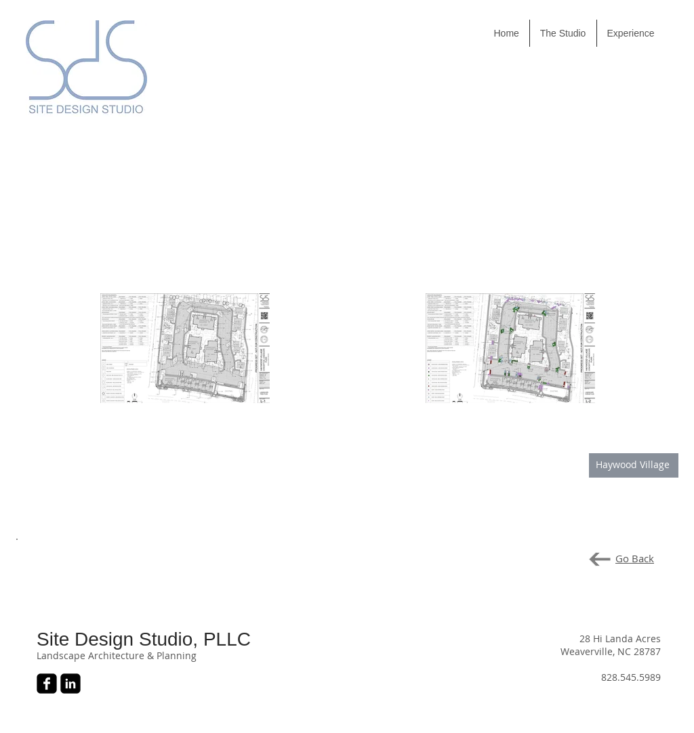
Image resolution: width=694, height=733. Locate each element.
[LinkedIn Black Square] (70, 683)
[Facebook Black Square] (47, 683)
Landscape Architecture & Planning (117, 655)
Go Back (634, 558)
